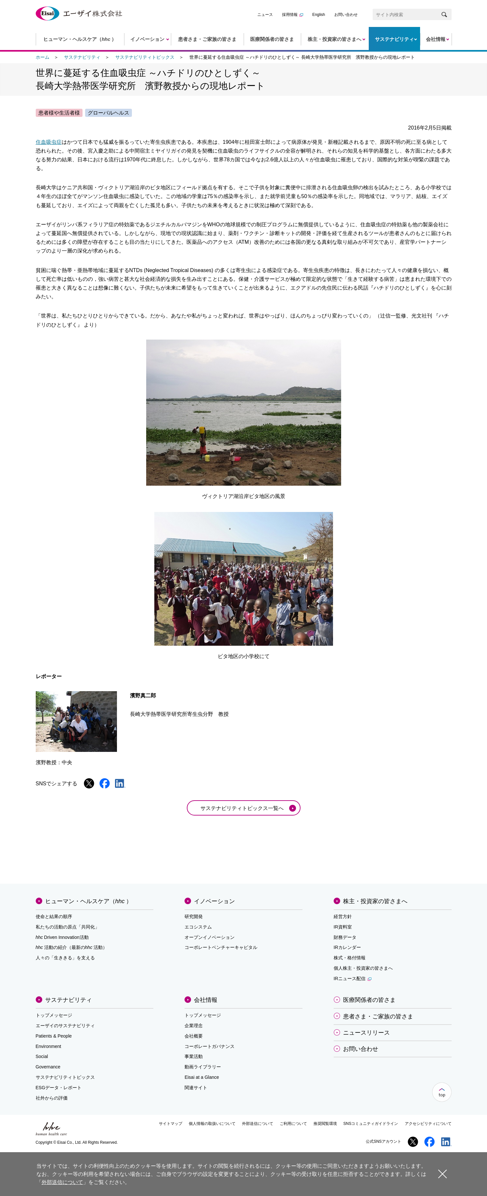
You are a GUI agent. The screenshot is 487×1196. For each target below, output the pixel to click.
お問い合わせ (346, 14)
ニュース (265, 14)
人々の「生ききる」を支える (65, 957)
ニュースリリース (366, 1032)
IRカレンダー (347, 947)
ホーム (42, 57)
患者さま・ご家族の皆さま (378, 1016)
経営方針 (343, 916)
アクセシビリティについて (428, 1123)
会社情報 (205, 1000)
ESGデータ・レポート (59, 1087)
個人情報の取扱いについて (212, 1123)
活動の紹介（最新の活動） (71, 947)
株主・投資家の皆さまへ (375, 901)
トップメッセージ (54, 1015)
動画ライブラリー (203, 1066)
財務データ (345, 937)
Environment (48, 1046)
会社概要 (194, 1036)
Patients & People (54, 1036)
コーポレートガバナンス (210, 1046)
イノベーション (214, 901)
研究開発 (194, 916)
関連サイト (196, 1087)
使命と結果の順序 (54, 916)
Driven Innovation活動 (62, 937)
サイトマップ (170, 1123)
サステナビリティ (82, 57)
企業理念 (194, 1025)
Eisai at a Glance (202, 1077)
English (318, 14)
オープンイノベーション (210, 937)
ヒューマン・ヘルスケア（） (88, 901)
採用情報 (292, 14)
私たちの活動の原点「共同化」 (67, 926)
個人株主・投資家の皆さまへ (363, 968)
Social (42, 1056)
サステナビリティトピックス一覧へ (242, 808)
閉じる (442, 1174)
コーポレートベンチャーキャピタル (221, 947)
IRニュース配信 (352, 978)
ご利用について (293, 1123)
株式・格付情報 (349, 957)
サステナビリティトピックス (144, 57)
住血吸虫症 (49, 142)
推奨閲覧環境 (325, 1123)
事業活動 (194, 1056)
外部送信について (257, 1123)
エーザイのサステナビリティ (65, 1025)
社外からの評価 (52, 1098)
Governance (48, 1066)
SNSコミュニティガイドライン (370, 1123)
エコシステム (198, 926)
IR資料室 (343, 926)
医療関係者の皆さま (369, 1000)
